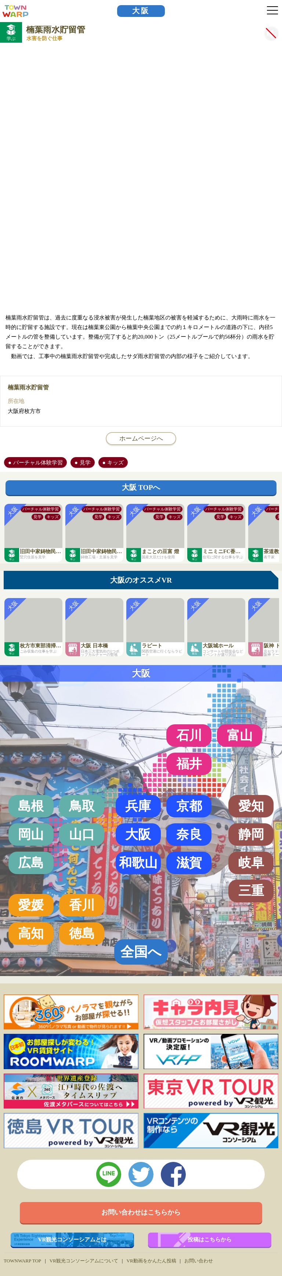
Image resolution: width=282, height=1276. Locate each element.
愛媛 (31, 905)
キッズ (115, 462)
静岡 (251, 834)
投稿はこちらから (210, 1239)
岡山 (31, 834)
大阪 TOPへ (141, 487)
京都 (189, 806)
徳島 (82, 933)
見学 (85, 462)
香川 (82, 905)
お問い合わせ (198, 1260)
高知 (31, 933)
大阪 (141, 11)
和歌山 (138, 863)
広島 (31, 863)
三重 (251, 891)
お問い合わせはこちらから (141, 1212)
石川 (189, 735)
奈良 (189, 834)
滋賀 (189, 863)
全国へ (141, 951)
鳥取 (82, 806)
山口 (82, 834)
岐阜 (251, 863)
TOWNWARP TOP (22, 1260)
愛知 (251, 806)
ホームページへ (141, 438)
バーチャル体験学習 (38, 462)
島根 (31, 806)
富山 (240, 735)
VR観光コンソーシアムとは (72, 1239)
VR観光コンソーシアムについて (84, 1260)
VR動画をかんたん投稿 (151, 1260)
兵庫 (138, 806)
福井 (189, 764)
